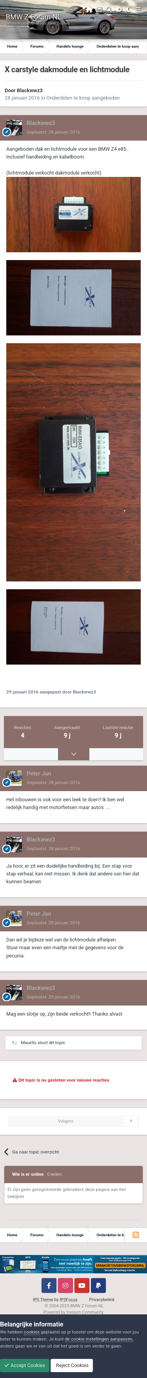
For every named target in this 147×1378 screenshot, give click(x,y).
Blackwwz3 (30, 90)
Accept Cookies (24, 1365)
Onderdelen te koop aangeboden (83, 98)
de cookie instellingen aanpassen (98, 1339)
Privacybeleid (101, 1299)
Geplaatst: (53, 132)
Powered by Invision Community (74, 1312)
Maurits (28, 1042)
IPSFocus (68, 1299)
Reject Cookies (72, 1365)
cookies (32, 1332)
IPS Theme (43, 1299)
